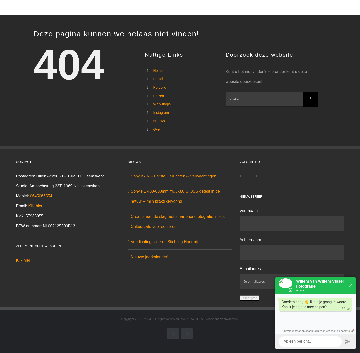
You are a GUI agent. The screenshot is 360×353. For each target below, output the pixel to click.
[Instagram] (245, 176)
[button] (318, 7)
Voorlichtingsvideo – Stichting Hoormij (164, 242)
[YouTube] (256, 176)
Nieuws (159, 121)
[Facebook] (240, 176)
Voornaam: (249, 211)
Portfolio (160, 87)
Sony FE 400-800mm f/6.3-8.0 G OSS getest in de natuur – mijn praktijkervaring (175, 196)
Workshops (162, 104)
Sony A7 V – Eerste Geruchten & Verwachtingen (173, 176)
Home (158, 71)
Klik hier (35, 206)
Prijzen (159, 96)
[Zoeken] (310, 99)
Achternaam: (251, 240)
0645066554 (41, 196)
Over (157, 129)
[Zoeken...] (264, 99)
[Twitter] (251, 176)
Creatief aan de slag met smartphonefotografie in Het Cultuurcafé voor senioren (178, 221)
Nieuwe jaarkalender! (149, 257)
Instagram (161, 113)
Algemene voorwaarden (222, 319)
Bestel (158, 79)
